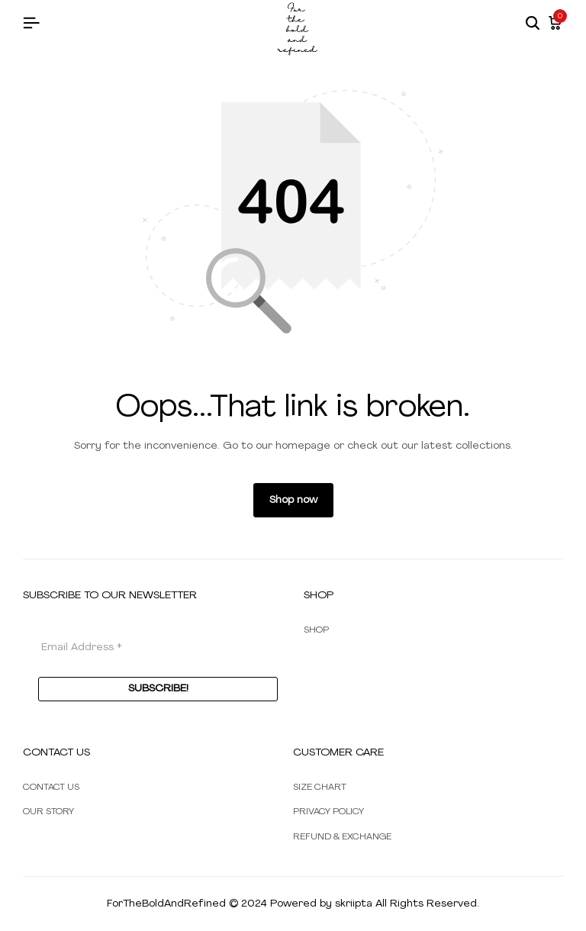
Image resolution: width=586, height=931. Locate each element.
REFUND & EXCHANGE (342, 837)
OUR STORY (48, 812)
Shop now (293, 500)
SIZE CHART (319, 787)
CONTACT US (51, 787)
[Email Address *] (158, 647)
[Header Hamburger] (31, 24)
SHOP (316, 630)
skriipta (353, 904)
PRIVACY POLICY (328, 812)
